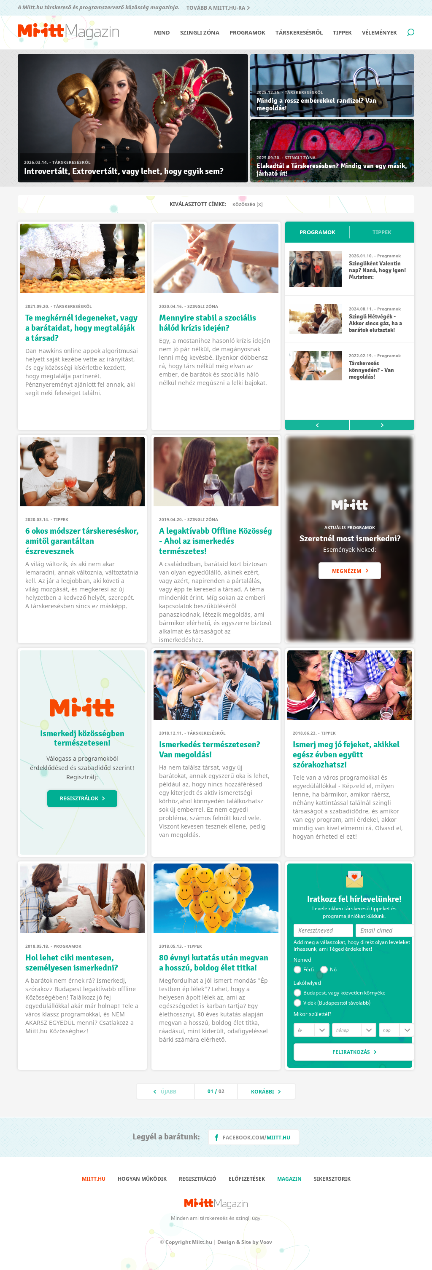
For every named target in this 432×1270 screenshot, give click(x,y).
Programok (247, 32)
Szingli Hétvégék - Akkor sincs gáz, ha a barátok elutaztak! (375, 323)
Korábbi (262, 1091)
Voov (266, 1242)
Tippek (342, 32)
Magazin (289, 1178)
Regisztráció (197, 1178)
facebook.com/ (256, 1137)
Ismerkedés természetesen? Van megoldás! (209, 749)
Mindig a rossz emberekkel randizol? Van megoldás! (316, 104)
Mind (162, 32)
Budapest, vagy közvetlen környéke (344, 992)
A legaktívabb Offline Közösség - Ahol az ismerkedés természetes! (215, 541)
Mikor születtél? (312, 1014)
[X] (259, 204)
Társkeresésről (299, 32)
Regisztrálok (79, 798)
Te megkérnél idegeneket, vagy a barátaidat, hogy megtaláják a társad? (81, 328)
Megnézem (346, 571)
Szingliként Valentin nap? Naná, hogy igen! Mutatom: (377, 270)
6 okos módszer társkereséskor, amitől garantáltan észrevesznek (82, 541)
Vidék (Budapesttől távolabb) (336, 1002)
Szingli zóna (199, 32)
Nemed (302, 960)
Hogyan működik (142, 1178)
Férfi (308, 969)
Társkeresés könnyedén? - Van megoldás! (371, 370)
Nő (333, 969)
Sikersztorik (332, 1178)
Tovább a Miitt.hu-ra (215, 7)
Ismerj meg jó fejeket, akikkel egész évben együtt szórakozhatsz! (346, 754)
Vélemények (379, 32)
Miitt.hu (93, 1178)
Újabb (168, 1091)
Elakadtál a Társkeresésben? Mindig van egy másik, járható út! (331, 170)
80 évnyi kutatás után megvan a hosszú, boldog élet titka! (213, 962)
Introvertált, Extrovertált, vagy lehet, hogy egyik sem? (123, 171)
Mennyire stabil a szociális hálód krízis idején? (207, 323)
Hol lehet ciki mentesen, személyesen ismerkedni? (71, 962)
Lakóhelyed (307, 983)
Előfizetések (247, 1178)
